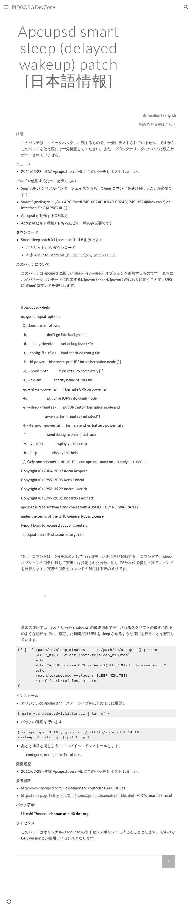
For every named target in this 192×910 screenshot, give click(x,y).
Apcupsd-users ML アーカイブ (59, 255)
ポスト (116, 171)
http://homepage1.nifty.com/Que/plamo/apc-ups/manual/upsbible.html (77, 795)
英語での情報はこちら (157, 124)
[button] (6, 7)
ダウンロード (105, 255)
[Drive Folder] (96, 879)
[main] (68, 56)
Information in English (158, 115)
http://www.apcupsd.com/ (41, 788)
